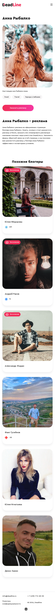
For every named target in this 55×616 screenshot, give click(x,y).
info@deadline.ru (9, 596)
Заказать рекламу (18, 108)
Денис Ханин (11, 571)
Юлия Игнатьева (13, 504)
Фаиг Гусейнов (12, 432)
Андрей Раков (12, 294)
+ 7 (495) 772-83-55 (36, 596)
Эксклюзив (14, 170)
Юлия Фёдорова (13, 222)
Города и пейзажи (32, 97)
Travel (16, 97)
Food (6, 97)
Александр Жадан (14, 366)
